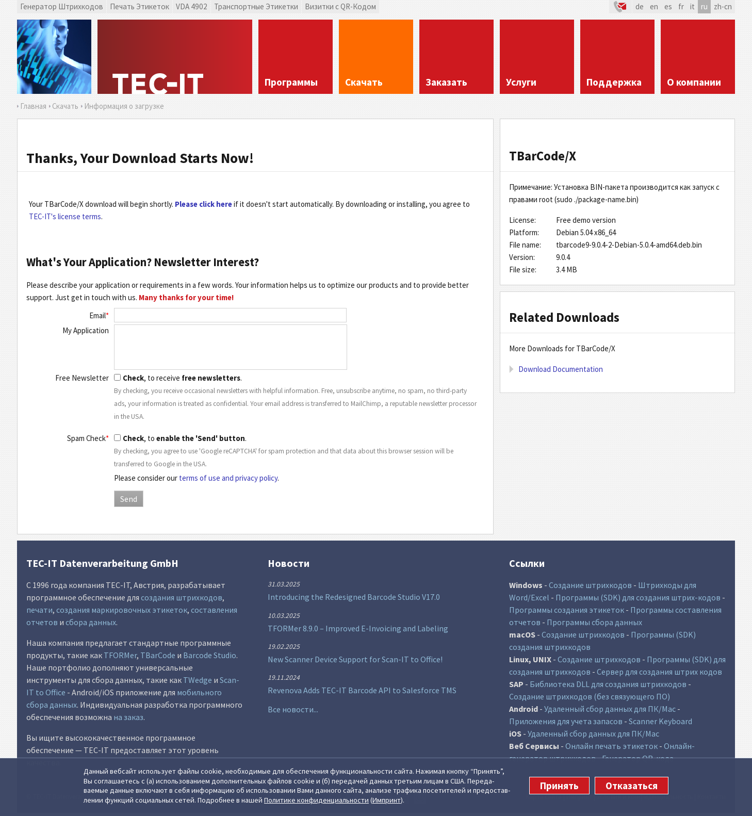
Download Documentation (560, 369)
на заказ (128, 717)
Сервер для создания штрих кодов (659, 671)
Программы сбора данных (594, 622)
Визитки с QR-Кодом (340, 6)
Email (99, 315)
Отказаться (632, 785)
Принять (559, 785)
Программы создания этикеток (566, 610)
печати (39, 610)
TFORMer (120, 655)
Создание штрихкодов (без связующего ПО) (589, 696)
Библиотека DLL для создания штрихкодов (608, 684)
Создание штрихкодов (590, 585)
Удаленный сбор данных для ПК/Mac (610, 709)
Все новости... (293, 709)
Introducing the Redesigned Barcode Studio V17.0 (354, 597)
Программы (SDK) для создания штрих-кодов (638, 597)
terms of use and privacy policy (228, 478)
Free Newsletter (82, 378)
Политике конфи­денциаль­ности (316, 800)
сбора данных (91, 622)
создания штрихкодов (181, 597)
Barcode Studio (209, 655)
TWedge (197, 680)
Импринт (386, 800)
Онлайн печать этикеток (611, 746)
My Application (85, 330)
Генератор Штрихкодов (61, 6)
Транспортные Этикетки (256, 6)
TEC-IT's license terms (65, 216)
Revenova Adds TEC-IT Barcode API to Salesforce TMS (362, 690)
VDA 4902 (191, 6)
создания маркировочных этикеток (121, 610)
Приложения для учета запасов (566, 721)
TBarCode (157, 655)
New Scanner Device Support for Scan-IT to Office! (355, 659)
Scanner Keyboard (660, 721)
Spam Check (88, 438)
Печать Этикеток (139, 6)
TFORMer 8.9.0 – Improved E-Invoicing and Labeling (358, 628)
